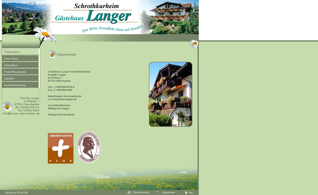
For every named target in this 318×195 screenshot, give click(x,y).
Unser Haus (11, 58)
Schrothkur (11, 65)
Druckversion (138, 192)
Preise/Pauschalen (15, 71)
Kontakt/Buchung (15, 85)
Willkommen (12, 51)
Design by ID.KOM (16, 192)
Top (189, 192)
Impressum (165, 192)
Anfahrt (9, 78)
